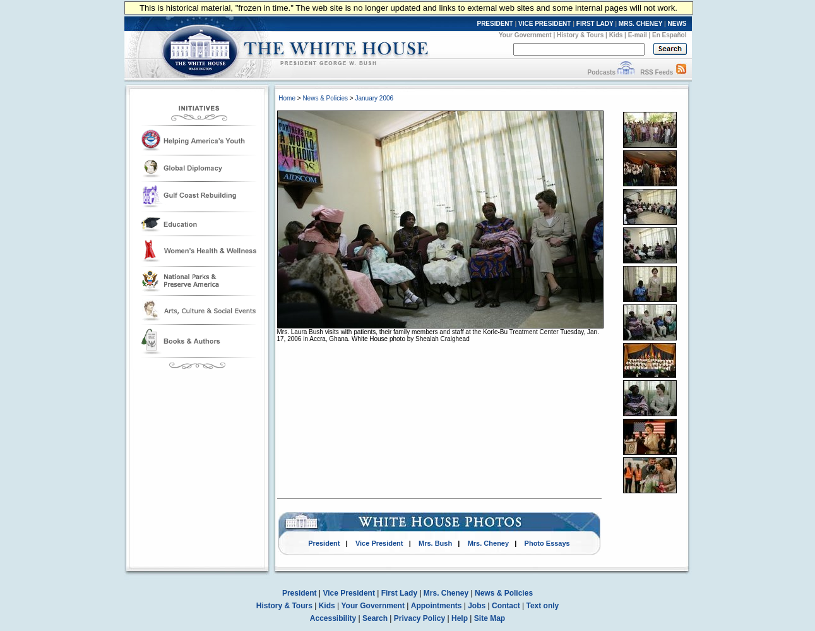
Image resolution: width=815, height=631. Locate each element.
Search (375, 618)
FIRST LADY (595, 23)
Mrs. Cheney (488, 543)
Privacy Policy (419, 618)
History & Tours (580, 35)
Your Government (525, 35)
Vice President (379, 543)
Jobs (476, 605)
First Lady (399, 593)
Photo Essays (547, 543)
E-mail (637, 35)
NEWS (677, 23)
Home (286, 98)
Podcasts (601, 72)
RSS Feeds (656, 72)
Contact (506, 605)
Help (459, 618)
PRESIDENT (495, 23)
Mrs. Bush (435, 543)
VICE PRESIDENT (544, 23)
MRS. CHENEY (640, 23)
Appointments (436, 605)
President (324, 543)
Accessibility (333, 618)
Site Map (489, 618)
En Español (669, 35)
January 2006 (374, 98)
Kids (616, 35)
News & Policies (325, 98)
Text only (542, 605)
